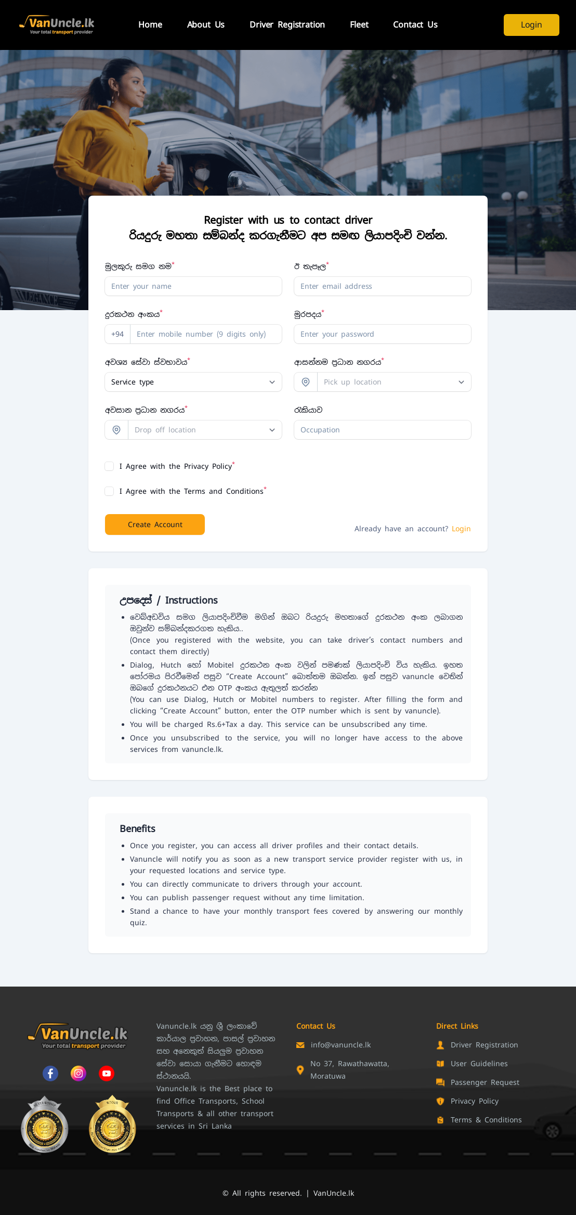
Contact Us (415, 24)
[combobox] (394, 382)
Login (531, 24)
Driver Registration (287, 24)
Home (150, 24)
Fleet (359, 24)
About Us (206, 24)
